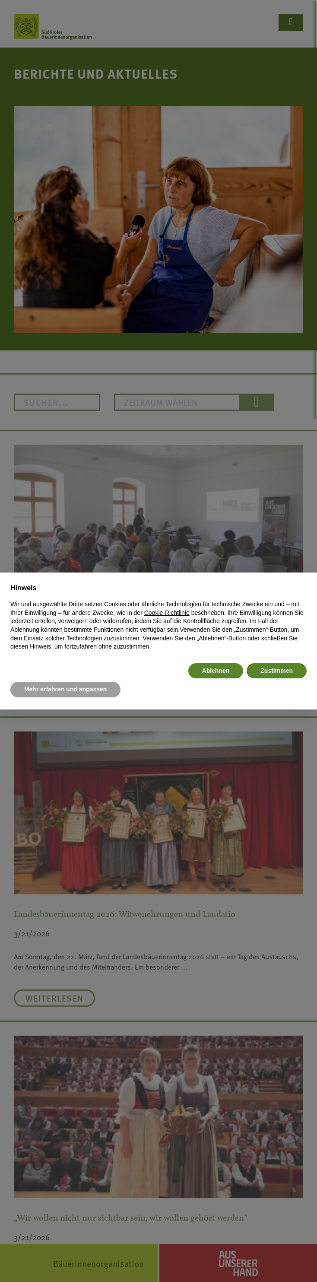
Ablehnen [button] (216, 670)
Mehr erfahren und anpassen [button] (65, 689)
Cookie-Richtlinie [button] (167, 612)
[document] (158, 617)
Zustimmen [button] (276, 670)
